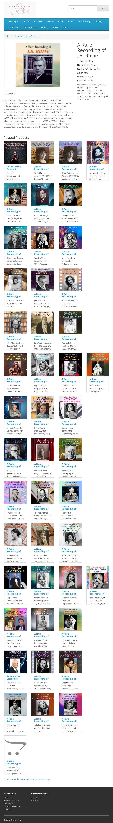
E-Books (50, 21)
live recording (23, 779)
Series (55, 27)
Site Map (34, 800)
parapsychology (43, 779)
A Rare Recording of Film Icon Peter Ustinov (15, 425)
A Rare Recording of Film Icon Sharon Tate (41, 595)
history (32, 779)
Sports (65, 27)
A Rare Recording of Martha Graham (41, 467)
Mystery (98, 21)
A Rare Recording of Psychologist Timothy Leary (15, 510)
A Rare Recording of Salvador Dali (96, 169)
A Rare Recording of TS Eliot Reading (69, 510)
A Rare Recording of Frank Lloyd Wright (96, 595)
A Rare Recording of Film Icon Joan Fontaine (14, 298)
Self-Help (44, 27)
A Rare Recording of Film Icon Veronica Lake (69, 637)
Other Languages (29, 27)
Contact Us (35, 797)
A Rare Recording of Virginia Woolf (14, 551)
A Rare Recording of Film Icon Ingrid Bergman (42, 382)
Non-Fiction (13, 27)
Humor (71, 21)
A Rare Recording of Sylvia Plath (69, 169)
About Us (7, 797)
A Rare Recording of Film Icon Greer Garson (70, 722)
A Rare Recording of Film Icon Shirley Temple (42, 425)
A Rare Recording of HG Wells (41, 211)
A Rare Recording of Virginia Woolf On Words (42, 552)
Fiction (60, 21)
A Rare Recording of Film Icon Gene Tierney (42, 680)
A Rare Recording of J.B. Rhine (27, 36)
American (12, 779)
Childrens (38, 21)
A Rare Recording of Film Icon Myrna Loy (69, 255)
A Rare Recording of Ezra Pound (41, 339)
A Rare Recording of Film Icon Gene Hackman (15, 595)
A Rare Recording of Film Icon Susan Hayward (70, 425)
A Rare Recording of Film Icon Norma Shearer (97, 382)
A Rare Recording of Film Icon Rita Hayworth (14, 255)
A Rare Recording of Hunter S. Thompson (14, 213)
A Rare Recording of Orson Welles (69, 211)
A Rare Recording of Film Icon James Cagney (42, 298)
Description (11, 93)
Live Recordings (84, 21)
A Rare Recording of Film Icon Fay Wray (41, 255)
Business (26, 21)
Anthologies (13, 21)
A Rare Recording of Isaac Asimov (14, 466)
